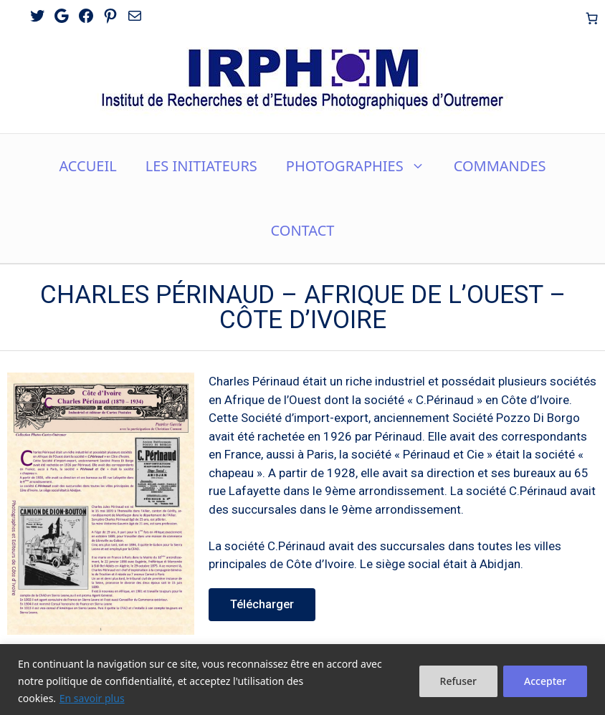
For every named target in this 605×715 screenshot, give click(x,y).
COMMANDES (500, 166)
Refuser (458, 681)
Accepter (545, 681)
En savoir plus (92, 698)
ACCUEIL (87, 166)
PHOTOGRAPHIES (362, 166)
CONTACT (303, 230)
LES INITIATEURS (201, 166)
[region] (302, 679)
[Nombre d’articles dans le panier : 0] (591, 18)
